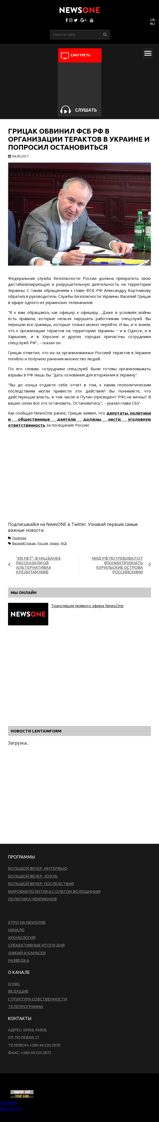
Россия (43, 543)
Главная (8, 1102)
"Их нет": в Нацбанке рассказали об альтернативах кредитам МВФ (38, 565)
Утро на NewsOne (27, 922)
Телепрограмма (25, 1006)
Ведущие (18, 991)
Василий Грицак (24, 543)
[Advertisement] (71, 481)
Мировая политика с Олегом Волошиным (54, 891)
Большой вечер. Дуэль (33, 876)
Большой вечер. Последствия (41, 883)
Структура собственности (37, 999)
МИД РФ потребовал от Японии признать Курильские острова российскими (117, 565)
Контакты (10, 1108)
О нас (14, 983)
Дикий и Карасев (27, 953)
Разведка (18, 960)
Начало (16, 929)
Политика (19, 538)
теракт (54, 543)
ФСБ (64, 543)
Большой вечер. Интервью (37, 868)
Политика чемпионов (32, 899)
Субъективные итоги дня (36, 945)
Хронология (21, 937)
